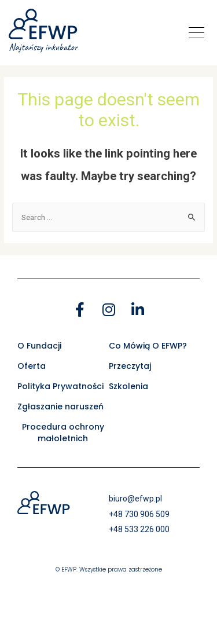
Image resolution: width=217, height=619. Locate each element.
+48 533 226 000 (139, 529)
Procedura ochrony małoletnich (63, 432)
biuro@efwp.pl (135, 498)
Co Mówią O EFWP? (148, 345)
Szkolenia (128, 386)
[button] (197, 32)
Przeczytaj (130, 366)
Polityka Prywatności (60, 386)
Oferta (31, 366)
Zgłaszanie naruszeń (60, 406)
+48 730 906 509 (139, 514)
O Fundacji (39, 345)
